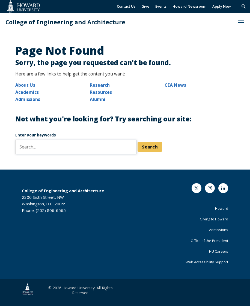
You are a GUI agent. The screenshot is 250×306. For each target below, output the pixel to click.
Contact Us (126, 6)
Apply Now (221, 6)
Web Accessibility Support (207, 262)
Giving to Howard (214, 219)
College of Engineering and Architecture (65, 22)
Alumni (97, 99)
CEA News (175, 85)
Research (100, 85)
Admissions (27, 99)
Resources (101, 92)
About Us (25, 85)
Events (160, 6)
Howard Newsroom (189, 6)
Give (145, 6)
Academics (27, 92)
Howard (221, 208)
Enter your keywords (35, 135)
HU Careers (218, 251)
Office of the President (209, 240)
